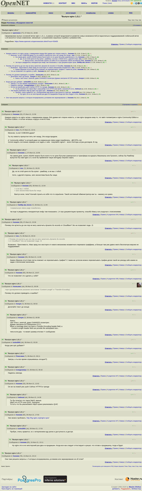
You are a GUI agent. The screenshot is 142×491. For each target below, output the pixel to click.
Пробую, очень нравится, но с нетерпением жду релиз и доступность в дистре (43, 92)
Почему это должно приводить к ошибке (20, 75)
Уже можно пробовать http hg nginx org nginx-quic (28, 90)
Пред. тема (131, 466)
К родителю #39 (112, 279)
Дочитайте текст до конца (20, 76)
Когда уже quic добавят (14, 82)
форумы (11, 13)
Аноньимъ (40, 75)
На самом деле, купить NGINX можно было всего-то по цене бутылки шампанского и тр (46, 57)
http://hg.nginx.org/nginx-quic (38, 418)
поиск (51, 13)
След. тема (139, 466)
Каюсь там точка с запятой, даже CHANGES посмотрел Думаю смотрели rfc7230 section (46, 78)
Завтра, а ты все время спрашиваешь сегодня (27, 83)
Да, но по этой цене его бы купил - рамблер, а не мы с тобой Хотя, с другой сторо (49, 59)
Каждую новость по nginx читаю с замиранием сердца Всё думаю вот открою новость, (36, 53)
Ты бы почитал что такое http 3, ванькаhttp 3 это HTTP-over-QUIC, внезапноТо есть (44, 89)
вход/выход (90, 13)
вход (119, 0)
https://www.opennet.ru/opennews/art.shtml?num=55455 (36, 41)
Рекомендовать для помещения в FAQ (102, 466)
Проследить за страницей (12, 489)
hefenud (78, 89)
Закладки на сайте (9, 487)
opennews (17, 33)
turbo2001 (27, 82)
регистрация (125, 0)
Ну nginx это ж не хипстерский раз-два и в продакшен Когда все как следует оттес (49, 94)
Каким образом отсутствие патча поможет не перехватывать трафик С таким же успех (46, 69)
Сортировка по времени (130, 104)
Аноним (71, 53)
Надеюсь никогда (17, 85)
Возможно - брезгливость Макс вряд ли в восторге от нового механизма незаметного (41, 68)
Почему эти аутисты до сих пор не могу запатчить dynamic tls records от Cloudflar (34, 66)
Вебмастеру (136, 489)
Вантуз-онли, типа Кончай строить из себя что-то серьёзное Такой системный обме (54, 60)
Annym (32, 76)
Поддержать (126, 489)
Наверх (121, 122)
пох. (73, 55)
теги (109, 3)
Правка (121, 44)
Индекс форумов (119, 466)
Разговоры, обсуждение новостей (20, 23)
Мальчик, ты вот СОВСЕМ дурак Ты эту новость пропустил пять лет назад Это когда (41, 55)
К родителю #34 (112, 214)
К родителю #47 (112, 376)
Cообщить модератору (134, 44)
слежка (110, 13)
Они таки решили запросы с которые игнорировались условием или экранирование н (36, 98)
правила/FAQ (31, 13)
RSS (130, 13)
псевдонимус (29, 85)
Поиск (105, 3)
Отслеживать (137, 25)
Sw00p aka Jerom (83, 62)
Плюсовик (49, 83)
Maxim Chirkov (135, 487)
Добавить (116, 489)
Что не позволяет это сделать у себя (24, 71)
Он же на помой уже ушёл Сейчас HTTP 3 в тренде (29, 87)
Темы (125, 466)
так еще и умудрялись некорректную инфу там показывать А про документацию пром (45, 62)
